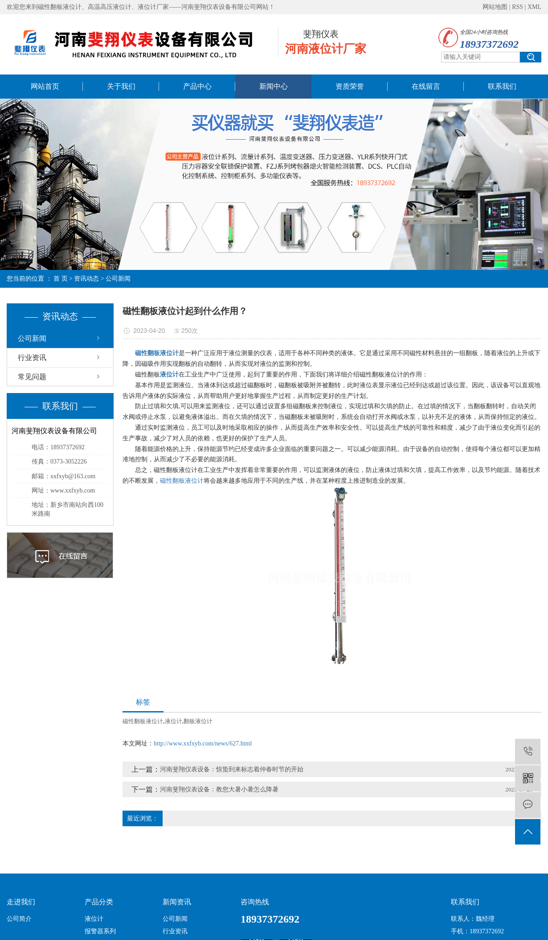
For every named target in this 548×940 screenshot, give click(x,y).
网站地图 (495, 7)
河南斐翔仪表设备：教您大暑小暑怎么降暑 (219, 789)
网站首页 (45, 86)
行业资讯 (32, 357)
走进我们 (21, 902)
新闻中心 (273, 86)
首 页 (60, 278)
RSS (517, 7)
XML (534, 7)
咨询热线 (255, 902)
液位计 (173, 721)
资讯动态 (86, 278)
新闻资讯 (177, 902)
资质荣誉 (349, 86)
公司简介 (19, 918)
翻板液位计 (198, 721)
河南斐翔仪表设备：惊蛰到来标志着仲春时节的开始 (231, 769)
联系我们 (502, 86)
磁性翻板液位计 (182, 480)
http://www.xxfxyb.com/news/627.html (203, 743)
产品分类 (99, 902)
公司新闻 (118, 278)
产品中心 (197, 86)
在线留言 (426, 86)
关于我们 (121, 86)
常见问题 (32, 377)
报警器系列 (100, 931)
